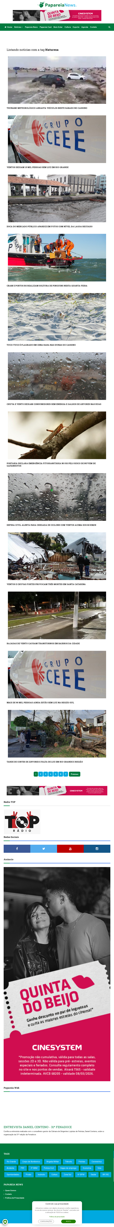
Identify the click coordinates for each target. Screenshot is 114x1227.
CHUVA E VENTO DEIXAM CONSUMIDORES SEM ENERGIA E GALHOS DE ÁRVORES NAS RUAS (54, 404)
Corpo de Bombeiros (31, 1161)
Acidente (10, 1168)
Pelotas (81, 1161)
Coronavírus (97, 1161)
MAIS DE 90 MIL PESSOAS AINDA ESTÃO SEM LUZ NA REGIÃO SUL (40, 702)
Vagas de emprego (68, 1168)
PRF (22, 1168)
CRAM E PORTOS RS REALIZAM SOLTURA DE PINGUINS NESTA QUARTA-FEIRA (47, 285)
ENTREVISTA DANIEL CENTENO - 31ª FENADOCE (38, 1127)
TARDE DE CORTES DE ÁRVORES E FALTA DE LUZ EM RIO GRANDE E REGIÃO (45, 761)
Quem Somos (10, 1190)
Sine (99, 1168)
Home (8, 27)
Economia (87, 1168)
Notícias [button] (18, 27)
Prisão (28, 1174)
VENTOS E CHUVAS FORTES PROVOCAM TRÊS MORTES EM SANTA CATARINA (46, 584)
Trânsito (68, 1161)
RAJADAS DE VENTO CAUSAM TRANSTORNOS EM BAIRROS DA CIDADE (43, 643)
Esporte (76, 27)
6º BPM (81, 1174)
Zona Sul (67, 1174)
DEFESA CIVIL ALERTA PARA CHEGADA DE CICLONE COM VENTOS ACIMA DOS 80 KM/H (51, 525)
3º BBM (34, 1168)
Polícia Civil (49, 1168)
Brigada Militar (52, 1161)
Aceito (68, 1221)
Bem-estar (58, 27)
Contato (93, 27)
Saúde (93, 1174)
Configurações (46, 1221)
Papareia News (31, 27)
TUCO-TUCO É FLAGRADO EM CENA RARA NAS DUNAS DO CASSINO (41, 345)
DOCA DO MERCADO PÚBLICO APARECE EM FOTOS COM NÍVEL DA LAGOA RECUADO (49, 226)
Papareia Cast (46, 27)
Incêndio (41, 1174)
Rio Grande (11, 1161)
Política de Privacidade (14, 1198)
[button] (110, 27)
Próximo (74, 774)
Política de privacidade (57, 1217)
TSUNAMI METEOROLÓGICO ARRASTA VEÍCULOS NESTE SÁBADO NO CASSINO (47, 108)
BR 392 (106, 1174)
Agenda (84, 27)
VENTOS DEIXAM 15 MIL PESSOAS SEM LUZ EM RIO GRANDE (37, 167)
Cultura (67, 27)
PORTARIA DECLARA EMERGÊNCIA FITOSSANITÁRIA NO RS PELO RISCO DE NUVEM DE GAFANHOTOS (51, 464)
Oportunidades (13, 1174)
